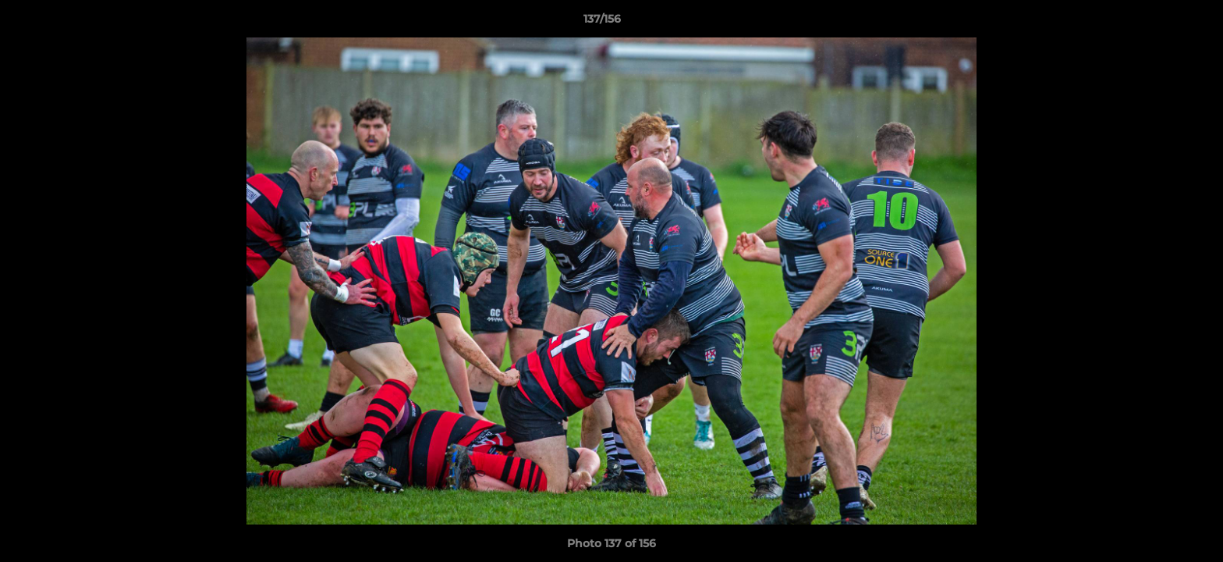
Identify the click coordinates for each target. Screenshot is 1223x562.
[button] (1157, 23)
